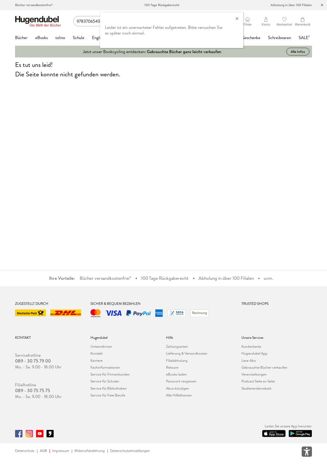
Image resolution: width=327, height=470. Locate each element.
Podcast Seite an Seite (258, 381)
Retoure (172, 367)
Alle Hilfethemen (179, 395)
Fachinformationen (105, 367)
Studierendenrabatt (256, 388)
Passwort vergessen (181, 381)
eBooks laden (176, 374)
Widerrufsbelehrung (89, 450)
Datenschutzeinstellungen (130, 450)
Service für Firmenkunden (110, 374)
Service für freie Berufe (107, 395)
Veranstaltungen (254, 374)
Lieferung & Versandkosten (186, 353)
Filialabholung (177, 360)
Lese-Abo (248, 360)
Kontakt (96, 353)
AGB (43, 450)
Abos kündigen (177, 388)
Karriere (96, 360)
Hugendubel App (254, 353)
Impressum (60, 450)
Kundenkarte (251, 346)
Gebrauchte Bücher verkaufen (264, 367)
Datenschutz (24, 450)
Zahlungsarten (177, 346)
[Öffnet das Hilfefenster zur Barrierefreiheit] (307, 453)
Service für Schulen (104, 381)
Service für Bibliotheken (108, 388)
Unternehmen (101, 346)
